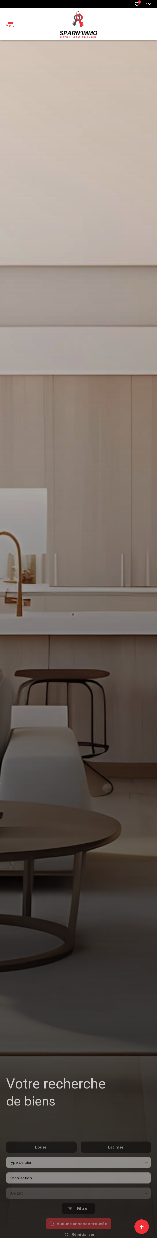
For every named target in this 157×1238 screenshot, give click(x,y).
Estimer (116, 1161)
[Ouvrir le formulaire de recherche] (78, 1222)
